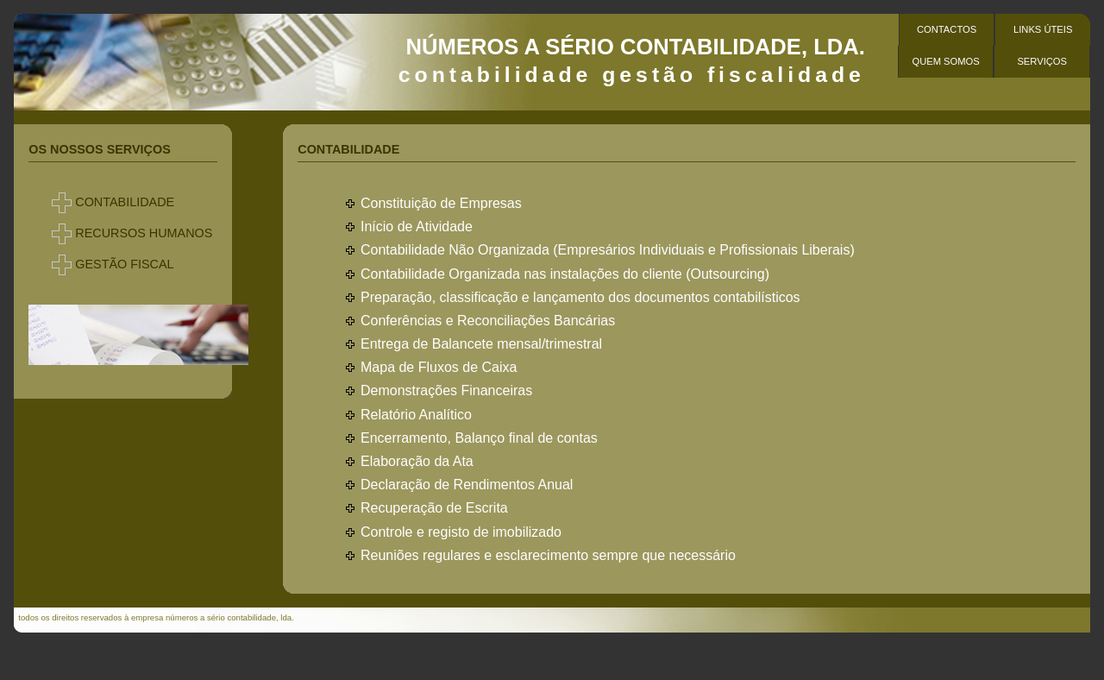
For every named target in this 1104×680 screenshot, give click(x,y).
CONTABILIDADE (124, 202)
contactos (946, 29)
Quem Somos (945, 61)
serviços (1042, 61)
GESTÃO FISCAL (124, 264)
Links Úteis (1042, 29)
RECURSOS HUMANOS (143, 233)
